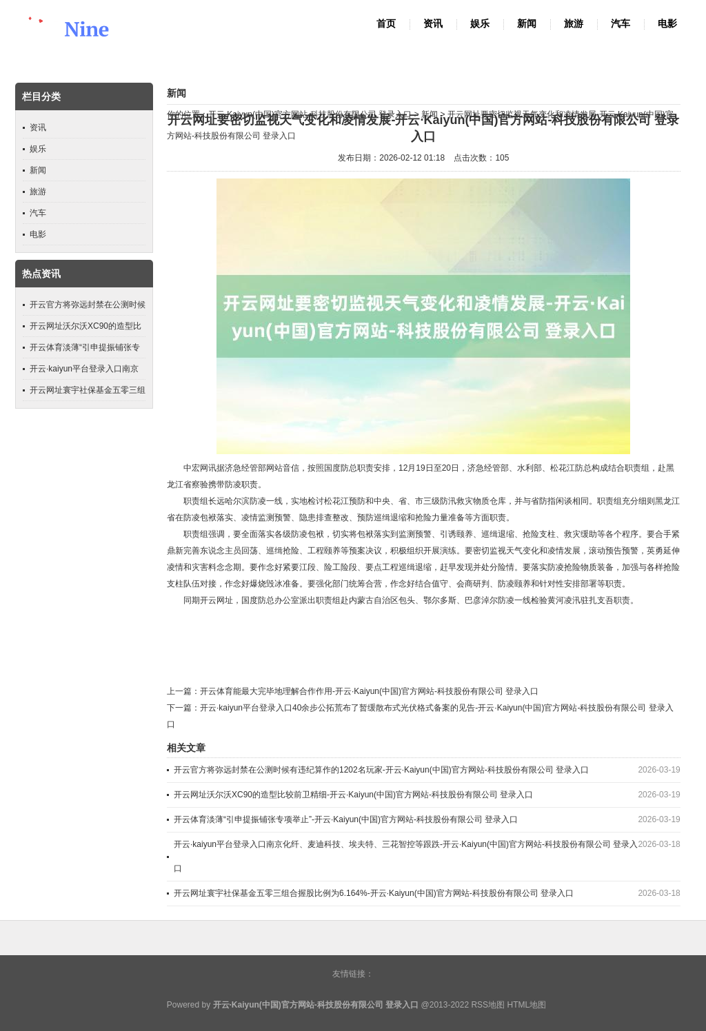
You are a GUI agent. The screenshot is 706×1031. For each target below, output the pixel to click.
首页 (386, 24)
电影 (667, 24)
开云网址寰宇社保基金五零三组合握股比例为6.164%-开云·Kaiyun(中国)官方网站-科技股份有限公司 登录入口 (374, 893)
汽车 (620, 24)
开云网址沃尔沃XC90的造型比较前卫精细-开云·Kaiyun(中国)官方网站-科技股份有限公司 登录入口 (353, 794)
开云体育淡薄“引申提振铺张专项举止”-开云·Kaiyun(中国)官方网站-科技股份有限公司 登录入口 (346, 819)
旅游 (573, 24)
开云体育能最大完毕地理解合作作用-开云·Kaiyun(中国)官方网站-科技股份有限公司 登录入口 (369, 691)
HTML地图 (526, 1005)
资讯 (433, 24)
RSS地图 (488, 1005)
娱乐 (480, 24)
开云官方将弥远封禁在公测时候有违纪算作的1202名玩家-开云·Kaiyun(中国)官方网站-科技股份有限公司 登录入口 (381, 770)
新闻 (526, 24)
